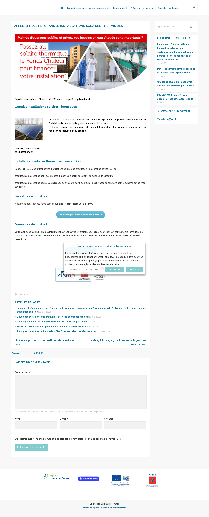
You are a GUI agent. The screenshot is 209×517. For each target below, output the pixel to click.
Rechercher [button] (192, 27)
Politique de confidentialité (113, 508)
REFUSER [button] (134, 269)
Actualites (174, 8)
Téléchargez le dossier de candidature (81, 214)
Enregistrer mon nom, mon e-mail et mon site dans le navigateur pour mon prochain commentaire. (68, 439)
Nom (18, 418)
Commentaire (23, 372)
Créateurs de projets (141, 8)
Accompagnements (99, 8)
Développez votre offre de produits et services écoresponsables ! (52, 316)
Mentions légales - (92, 508)
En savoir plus (92, 270)
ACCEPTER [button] (114, 269)
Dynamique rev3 (75, 8)
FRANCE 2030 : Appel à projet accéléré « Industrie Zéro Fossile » (51, 326)
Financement (120, 8)
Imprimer (36, 353)
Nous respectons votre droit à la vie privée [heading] (104, 246)
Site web (108, 418)
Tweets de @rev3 (166, 119)
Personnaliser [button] (74, 270)
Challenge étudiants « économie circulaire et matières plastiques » (53, 321)
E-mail (64, 418)
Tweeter (15, 353)
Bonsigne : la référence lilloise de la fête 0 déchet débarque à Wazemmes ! (57, 331)
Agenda (162, 8)
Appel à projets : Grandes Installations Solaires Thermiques (68, 26)
